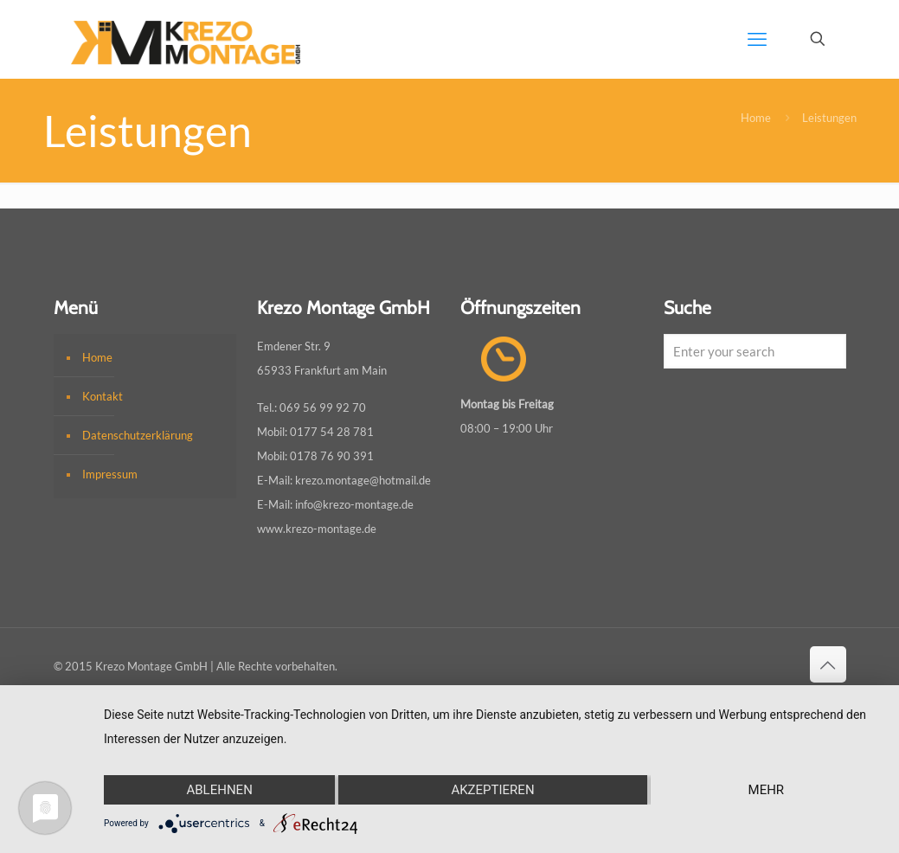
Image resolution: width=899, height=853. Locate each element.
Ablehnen (219, 790)
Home (756, 118)
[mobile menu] (757, 39)
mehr (766, 790)
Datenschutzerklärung (137, 435)
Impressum (110, 474)
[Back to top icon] (828, 664)
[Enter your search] (755, 351)
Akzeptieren (492, 790)
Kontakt (102, 396)
